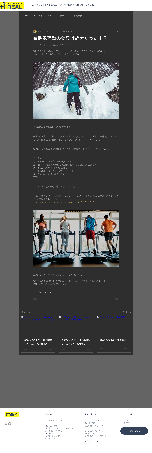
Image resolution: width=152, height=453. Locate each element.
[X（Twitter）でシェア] (40, 292)
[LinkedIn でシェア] (45, 292)
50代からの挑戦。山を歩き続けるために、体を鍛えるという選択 (38, 342)
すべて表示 (126, 312)
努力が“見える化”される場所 (113, 340)
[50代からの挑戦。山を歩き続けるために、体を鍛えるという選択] (38, 325)
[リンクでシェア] (51, 292)
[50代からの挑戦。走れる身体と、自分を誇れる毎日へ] (76, 325)
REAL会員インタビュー (43, 16)
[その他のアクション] (117, 31)
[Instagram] (9, 423)
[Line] (5, 423)
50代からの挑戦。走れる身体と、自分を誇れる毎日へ (76, 342)
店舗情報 (61, 16)
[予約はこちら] (134, 431)
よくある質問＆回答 (78, 16)
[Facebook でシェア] (34, 292)
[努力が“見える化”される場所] (114, 325)
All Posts (25, 16)
